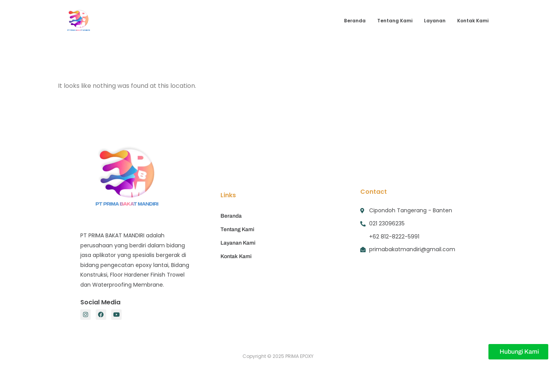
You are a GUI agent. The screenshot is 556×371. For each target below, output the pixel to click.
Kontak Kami (472, 20)
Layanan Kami (238, 243)
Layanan (435, 20)
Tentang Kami (394, 20)
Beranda (355, 20)
